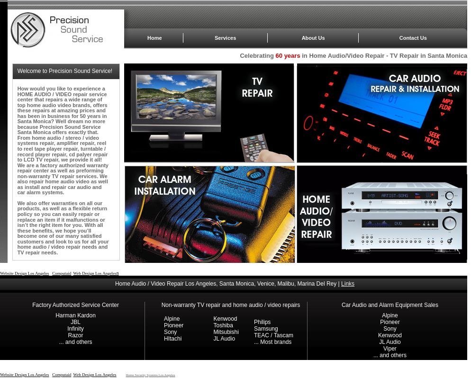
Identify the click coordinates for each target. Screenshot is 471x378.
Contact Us (413, 38)
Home (154, 38)
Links (347, 283)
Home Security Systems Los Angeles (150, 375)
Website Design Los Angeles (24, 273)
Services (225, 38)
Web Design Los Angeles (95, 273)
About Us (313, 38)
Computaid (61, 273)
